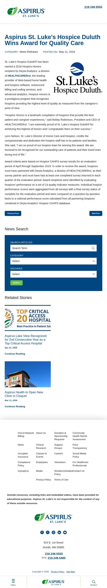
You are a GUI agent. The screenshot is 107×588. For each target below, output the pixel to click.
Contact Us (78, 475)
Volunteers (60, 466)
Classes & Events (41, 459)
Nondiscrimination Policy (63, 477)
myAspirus (23, 475)
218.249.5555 (93, 7)
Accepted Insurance (23, 459)
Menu (13, 580)
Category (16, 257)
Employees (42, 466)
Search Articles (21, 244)
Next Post (93, 214)
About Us (41, 437)
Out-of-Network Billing (26, 439)
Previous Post (16, 214)
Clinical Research (41, 451)
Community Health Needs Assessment (80, 440)
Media (39, 475)
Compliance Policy (24, 468)
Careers (58, 457)
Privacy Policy (43, 484)
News (21, 449)
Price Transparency (80, 451)
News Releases (29, 51)
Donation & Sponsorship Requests (61, 440)
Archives (16, 270)
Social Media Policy (79, 459)
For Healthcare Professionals (80, 468)
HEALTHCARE (19, 75)
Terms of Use (61, 484)
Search (94, 581)
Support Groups (58, 451)
